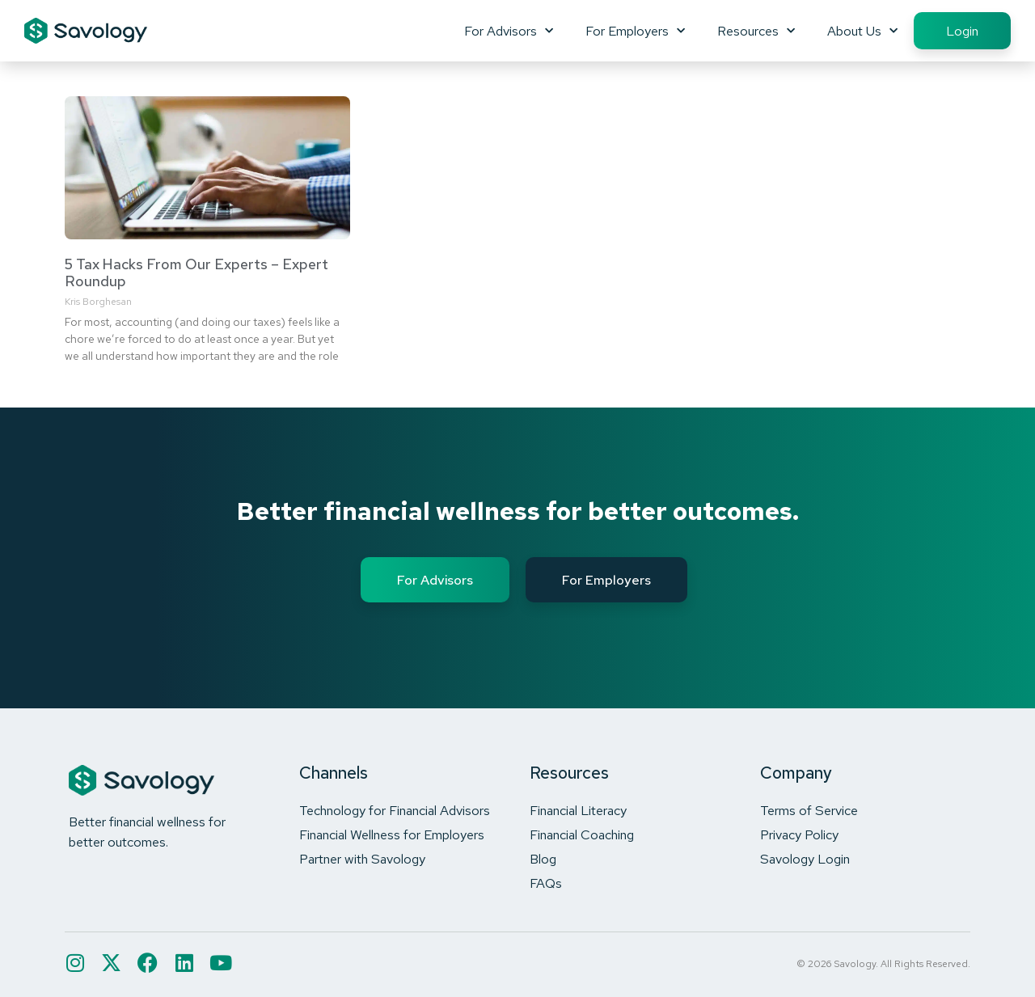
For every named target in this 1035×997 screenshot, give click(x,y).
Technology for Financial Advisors (394, 810)
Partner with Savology (362, 859)
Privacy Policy (799, 834)
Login (962, 31)
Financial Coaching (582, 834)
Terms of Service (809, 810)
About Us (862, 31)
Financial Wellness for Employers (391, 834)
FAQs (546, 883)
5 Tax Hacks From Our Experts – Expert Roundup (196, 273)
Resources (756, 31)
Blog (543, 859)
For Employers (635, 31)
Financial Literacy (578, 810)
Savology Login (805, 859)
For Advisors (508, 31)
